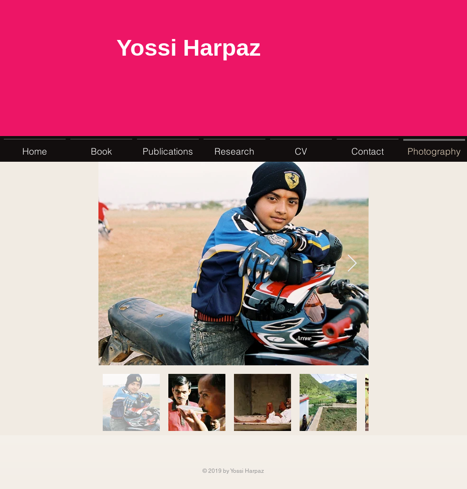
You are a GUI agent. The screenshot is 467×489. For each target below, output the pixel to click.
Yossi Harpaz (189, 49)
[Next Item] (352, 263)
